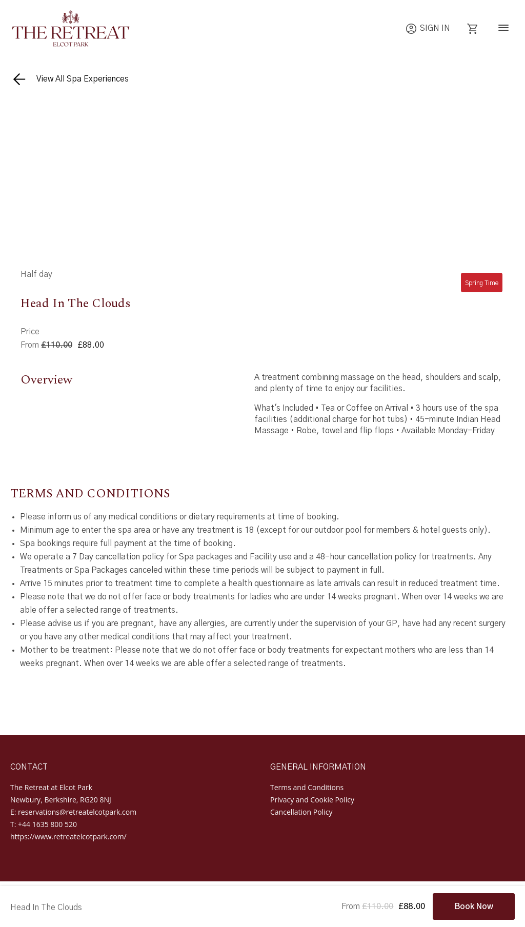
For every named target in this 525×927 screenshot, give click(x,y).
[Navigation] (503, 28)
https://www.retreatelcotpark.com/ (68, 836)
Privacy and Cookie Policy (312, 799)
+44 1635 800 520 (47, 824)
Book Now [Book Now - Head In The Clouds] (474, 906)
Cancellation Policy (301, 812)
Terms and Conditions (307, 787)
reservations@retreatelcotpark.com (77, 812)
